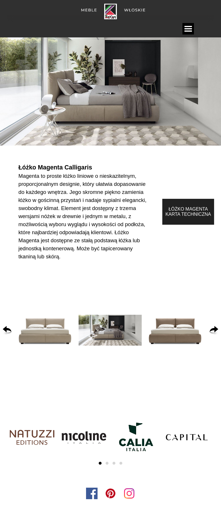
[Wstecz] (7, 330)
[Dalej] (214, 330)
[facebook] (92, 493)
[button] (45, 330)
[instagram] (129, 493)
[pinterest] (110, 493)
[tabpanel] (84, 212)
